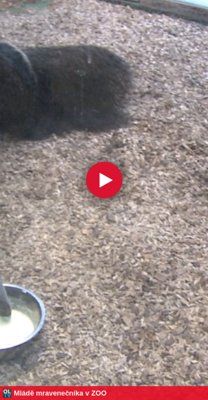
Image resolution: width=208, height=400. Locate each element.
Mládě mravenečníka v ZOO (60, 393)
